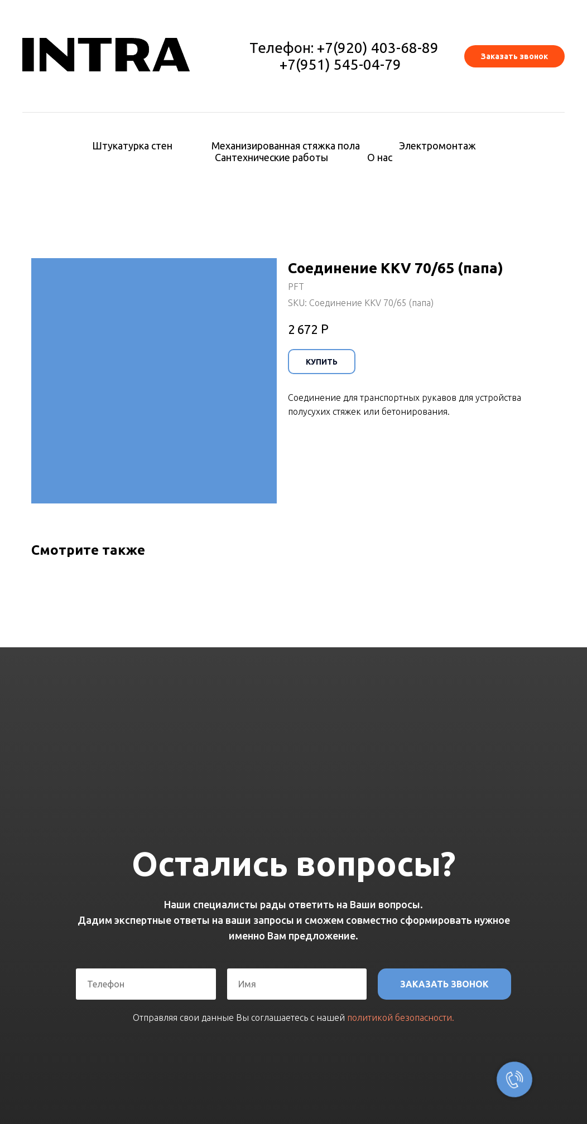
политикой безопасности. (400, 1017)
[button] (514, 56)
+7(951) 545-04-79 (340, 64)
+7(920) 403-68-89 (378, 48)
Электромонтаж (437, 145)
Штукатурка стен (132, 145)
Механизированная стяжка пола (285, 145)
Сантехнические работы (271, 157)
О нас (379, 157)
